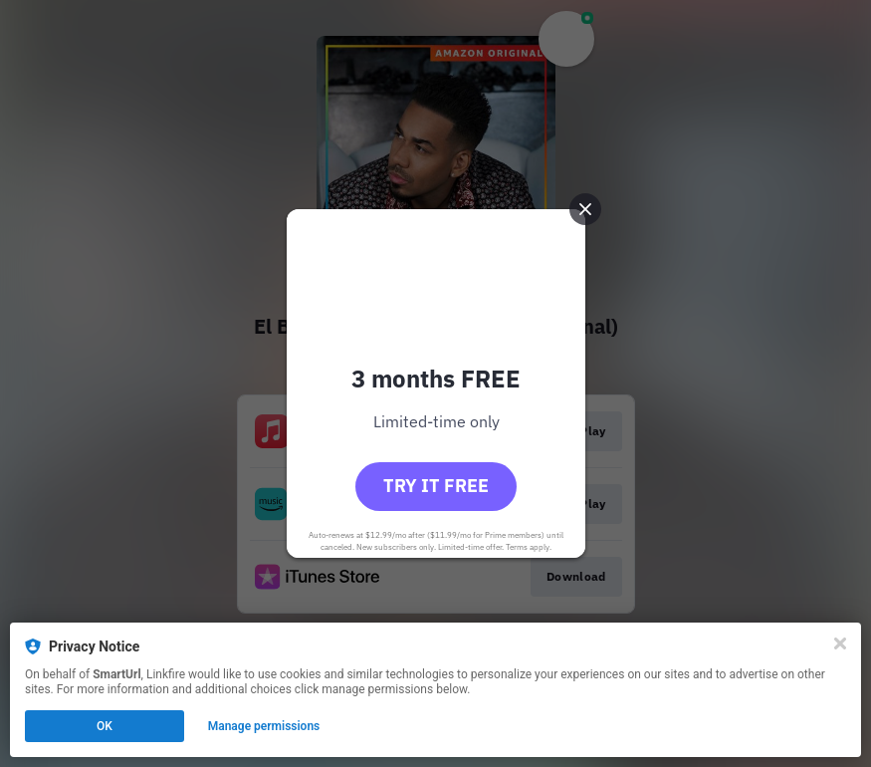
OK (104, 726)
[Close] (840, 643)
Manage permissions (264, 726)
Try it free (436, 485)
